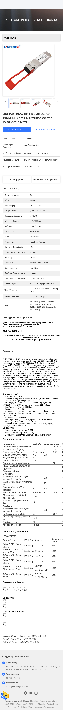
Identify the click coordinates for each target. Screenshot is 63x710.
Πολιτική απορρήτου (13, 701)
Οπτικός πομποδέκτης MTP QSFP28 (19, 639)
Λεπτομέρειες (16, 179)
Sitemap (26, 701)
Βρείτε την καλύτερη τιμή (17, 130)
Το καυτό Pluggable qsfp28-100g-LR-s (21, 642)
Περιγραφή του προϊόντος (46, 179)
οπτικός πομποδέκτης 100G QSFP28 (28, 636)
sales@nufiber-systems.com (17, 687)
